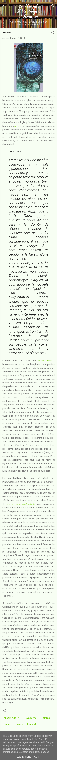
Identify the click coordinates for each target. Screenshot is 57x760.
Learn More (23, 756)
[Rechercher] (53, 6)
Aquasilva (31, 718)
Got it (38, 756)
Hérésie (19, 724)
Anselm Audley (11, 718)
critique (46, 718)
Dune (17, 126)
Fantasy (8, 724)
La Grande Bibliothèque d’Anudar (28, 10)
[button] (53, 33)
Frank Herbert (46, 360)
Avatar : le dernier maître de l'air (20, 504)
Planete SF (32, 724)
